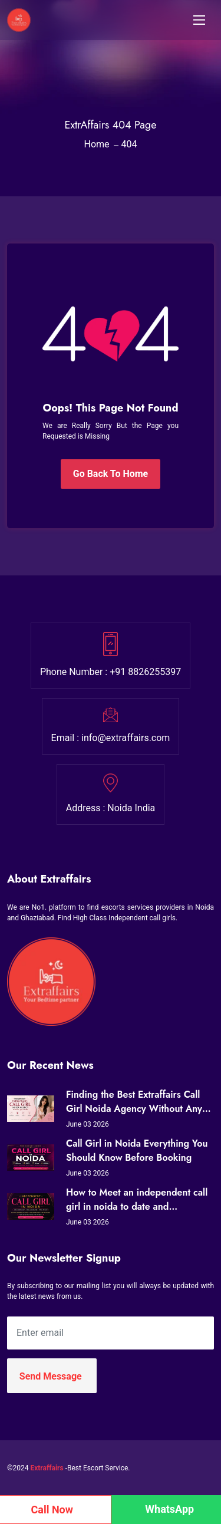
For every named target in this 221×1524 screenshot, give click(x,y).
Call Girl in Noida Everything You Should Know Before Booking (136, 1150)
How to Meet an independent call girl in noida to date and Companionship (136, 1200)
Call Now (52, 1509)
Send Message (50, 1376)
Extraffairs (46, 1468)
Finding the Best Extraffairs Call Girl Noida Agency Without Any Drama (134, 1102)
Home (96, 144)
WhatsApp (169, 1509)
